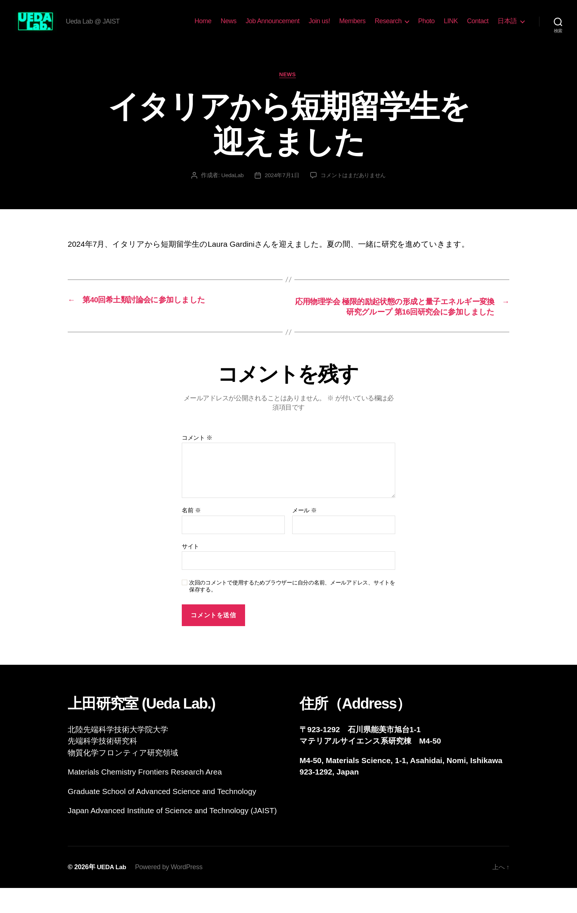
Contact (478, 26)
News (229, 26)
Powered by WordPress (170, 892)
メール (304, 535)
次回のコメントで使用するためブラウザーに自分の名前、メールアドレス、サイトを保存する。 (292, 611)
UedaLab (229, 187)
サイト (190, 571)
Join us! (319, 26)
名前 (191, 535)
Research (388, 26)
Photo (426, 26)
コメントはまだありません (354, 187)
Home (203, 26)
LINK (451, 26)
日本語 (507, 26)
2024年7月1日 (280, 187)
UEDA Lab (112, 892)
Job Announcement (273, 26)
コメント (197, 463)
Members (352, 26)
